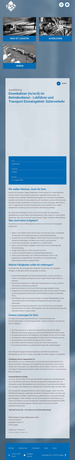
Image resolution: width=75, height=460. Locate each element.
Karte (46, 448)
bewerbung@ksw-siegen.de (18, 432)
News (54, 448)
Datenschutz (23, 448)
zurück (64, 83)
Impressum (36, 448)
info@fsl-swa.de (28, 455)
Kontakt (11, 448)
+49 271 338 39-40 (14, 455)
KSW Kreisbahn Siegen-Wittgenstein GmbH (24, 417)
